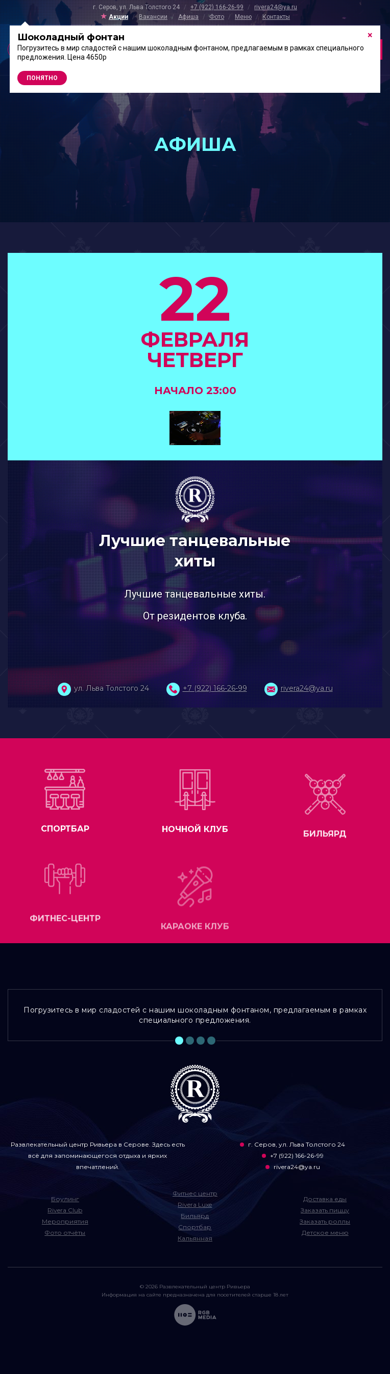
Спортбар (194, 1227)
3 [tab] (201, 1040)
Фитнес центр (195, 1193)
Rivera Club (64, 1210)
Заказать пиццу (325, 1210)
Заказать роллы (325, 1221)
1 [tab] (179, 1040)
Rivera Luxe (195, 1204)
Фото (216, 16)
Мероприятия (65, 1221)
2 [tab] (190, 1040)
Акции (118, 16)
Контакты (276, 16)
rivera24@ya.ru (275, 7)
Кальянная (195, 1238)
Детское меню (325, 1232)
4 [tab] (211, 1040)
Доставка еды (325, 1199)
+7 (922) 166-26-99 (216, 7)
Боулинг (65, 1199)
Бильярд (195, 1216)
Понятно (42, 78)
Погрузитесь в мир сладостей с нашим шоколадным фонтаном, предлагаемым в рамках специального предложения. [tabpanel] (195, 1015)
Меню (243, 16)
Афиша (188, 16)
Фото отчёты (64, 1232)
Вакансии (153, 16)
